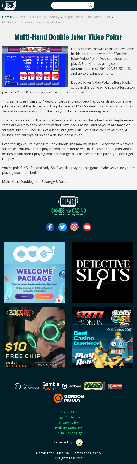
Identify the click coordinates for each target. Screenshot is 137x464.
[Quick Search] (72, 5)
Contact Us (69, 412)
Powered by (68, 442)
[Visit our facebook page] (50, 227)
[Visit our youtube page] (87, 227)
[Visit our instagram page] (75, 227)
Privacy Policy (68, 422)
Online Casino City (68, 433)
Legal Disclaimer (68, 417)
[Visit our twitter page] (62, 227)
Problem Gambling (68, 428)
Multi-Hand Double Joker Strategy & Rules (34, 181)
